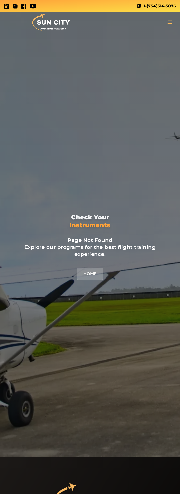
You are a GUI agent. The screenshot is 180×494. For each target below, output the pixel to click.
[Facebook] (23, 6)
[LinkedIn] (6, 6)
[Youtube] (32, 6)
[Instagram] (15, 6)
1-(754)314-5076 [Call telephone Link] (156, 6)
